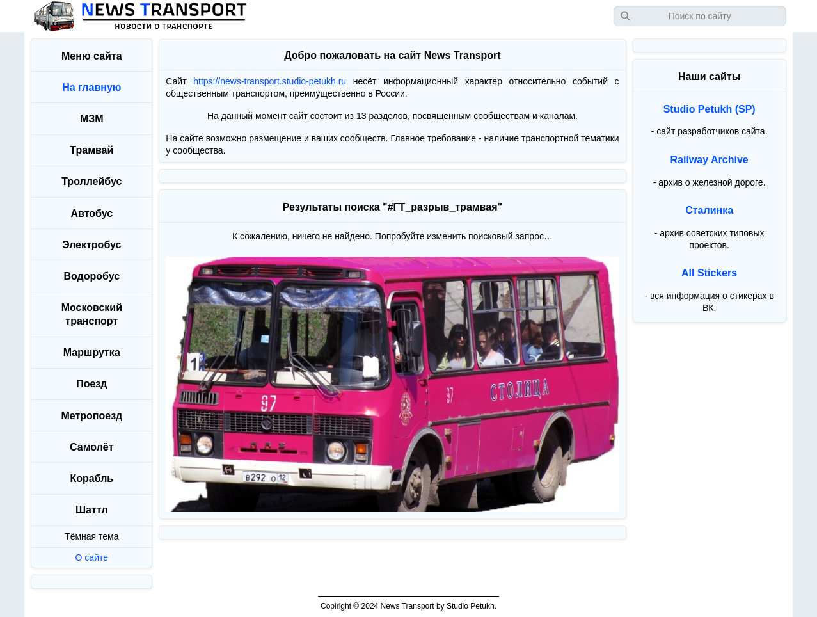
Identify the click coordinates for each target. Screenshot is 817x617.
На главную (91, 87)
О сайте (91, 557)
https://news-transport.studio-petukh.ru (269, 81)
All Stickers (709, 273)
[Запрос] (700, 16)
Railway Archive (709, 159)
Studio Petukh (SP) (709, 109)
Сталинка (709, 210)
